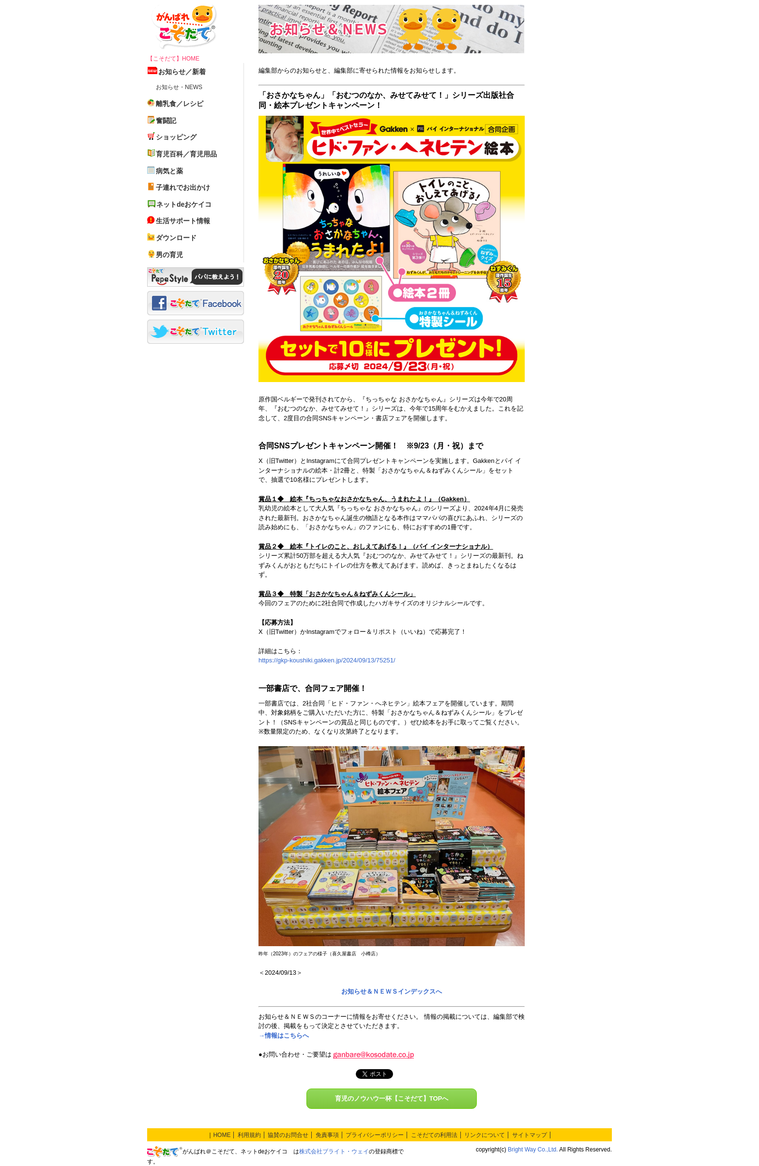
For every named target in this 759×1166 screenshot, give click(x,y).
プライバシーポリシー (375, 1135)
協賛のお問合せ (288, 1135)
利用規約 (249, 1135)
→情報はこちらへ (283, 1035)
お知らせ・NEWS (179, 87)
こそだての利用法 (434, 1135)
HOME (221, 1135)
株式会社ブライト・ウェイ (334, 1151)
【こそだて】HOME (173, 58)
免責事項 (327, 1135)
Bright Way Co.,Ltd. (533, 1149)
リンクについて (484, 1135)
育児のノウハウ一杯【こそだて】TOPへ (392, 1098)
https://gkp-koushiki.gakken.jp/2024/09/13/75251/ (326, 660)
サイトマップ (529, 1135)
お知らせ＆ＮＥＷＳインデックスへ (391, 991)
